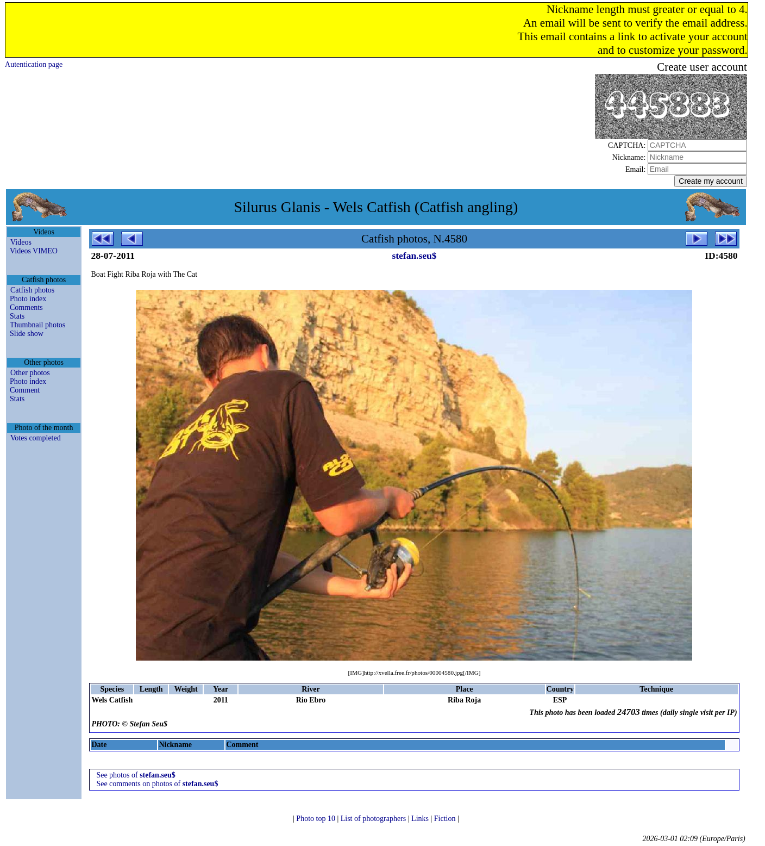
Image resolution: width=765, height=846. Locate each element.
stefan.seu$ (414, 255)
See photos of (135, 775)
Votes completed (35, 438)
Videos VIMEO (34, 251)
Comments (26, 307)
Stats (17, 316)
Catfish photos (32, 290)
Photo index (28, 299)
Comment (25, 390)
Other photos (30, 373)
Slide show (26, 333)
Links (420, 818)
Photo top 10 (316, 818)
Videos (21, 242)
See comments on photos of (157, 784)
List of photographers (374, 818)
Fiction (445, 818)
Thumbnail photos (37, 325)
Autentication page (33, 64)
